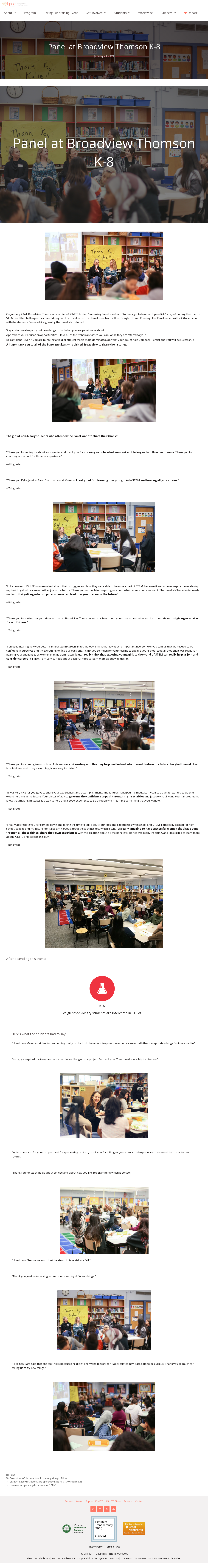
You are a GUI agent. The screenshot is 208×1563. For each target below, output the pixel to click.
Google (56, 1478)
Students (124, 13)
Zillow (64, 1478)
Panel (12, 1474)
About (12, 13)
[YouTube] (113, 1509)
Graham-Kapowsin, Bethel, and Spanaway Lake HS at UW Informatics (46, 1481)
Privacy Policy (95, 1546)
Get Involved (98, 13)
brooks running (43, 1478)
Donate (128, 1501)
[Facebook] (100, 1509)
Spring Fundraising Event (61, 13)
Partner (69, 1501)
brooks (30, 1478)
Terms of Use (112, 1546)
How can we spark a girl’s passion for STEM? (33, 1485)
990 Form (114, 1558)
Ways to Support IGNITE (89, 1501)
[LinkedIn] (93, 1509)
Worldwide (145, 13)
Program (30, 13)
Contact (139, 1501)
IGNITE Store (113, 1501)
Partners (170, 13)
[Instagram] (107, 1509)
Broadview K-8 (17, 1478)
